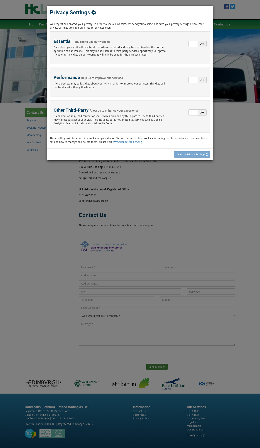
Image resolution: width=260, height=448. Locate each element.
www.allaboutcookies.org (127, 142)
